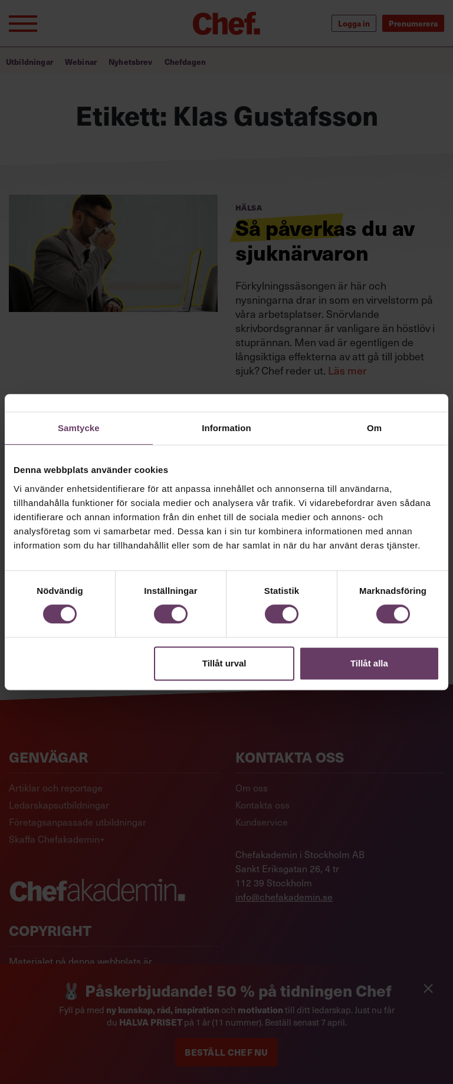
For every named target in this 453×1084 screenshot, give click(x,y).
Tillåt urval (224, 663)
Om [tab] (374, 428)
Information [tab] (226, 428)
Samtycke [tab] (79, 428)
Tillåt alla (369, 663)
